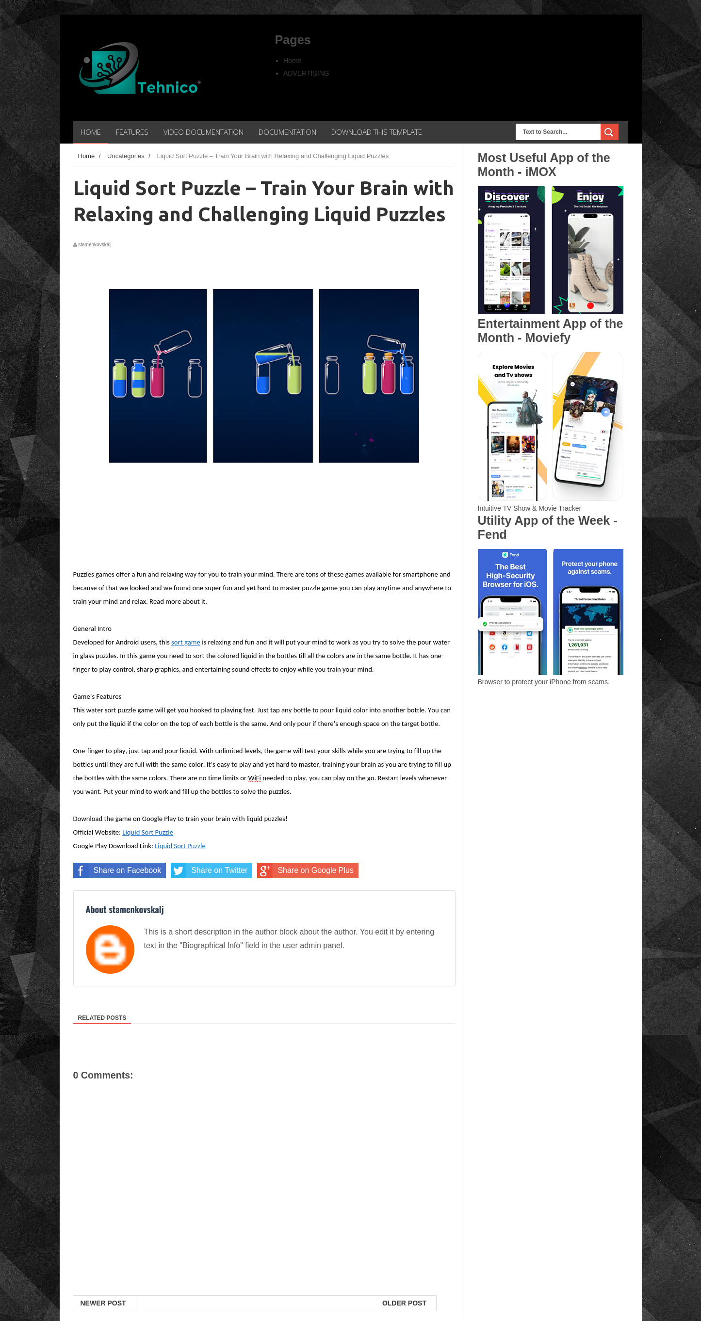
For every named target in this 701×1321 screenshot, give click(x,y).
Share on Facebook (117, 870)
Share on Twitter (209, 870)
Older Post (404, 1303)
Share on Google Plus (305, 870)
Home (292, 60)
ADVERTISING (306, 73)
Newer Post (103, 1303)
